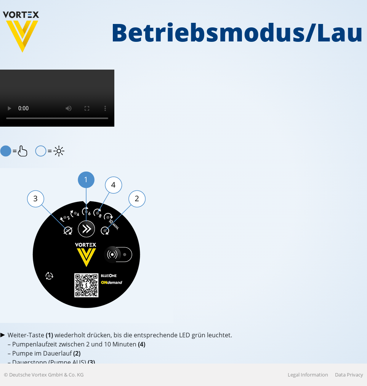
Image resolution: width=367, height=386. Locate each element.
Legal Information (308, 374)
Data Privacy (349, 374)
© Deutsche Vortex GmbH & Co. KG (43, 374)
